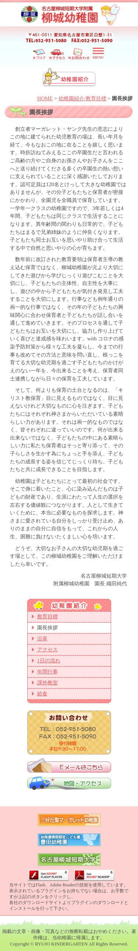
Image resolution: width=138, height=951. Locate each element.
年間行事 (47, 672)
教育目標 (47, 616)
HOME (45, 98)
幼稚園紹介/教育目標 (82, 98)
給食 (42, 694)
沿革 (42, 638)
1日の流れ (48, 660)
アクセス (47, 649)
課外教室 (47, 683)
